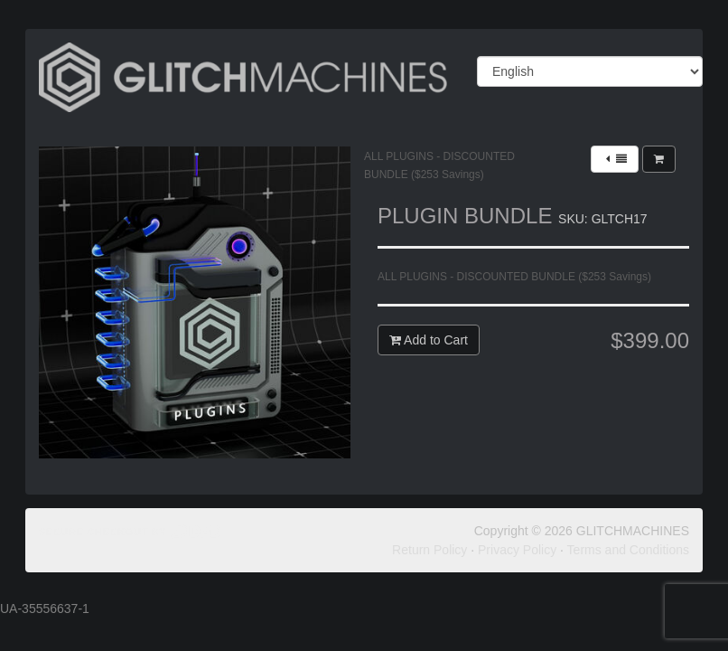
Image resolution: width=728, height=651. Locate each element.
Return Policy (429, 549)
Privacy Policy (517, 549)
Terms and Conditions (628, 549)
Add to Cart (428, 340)
